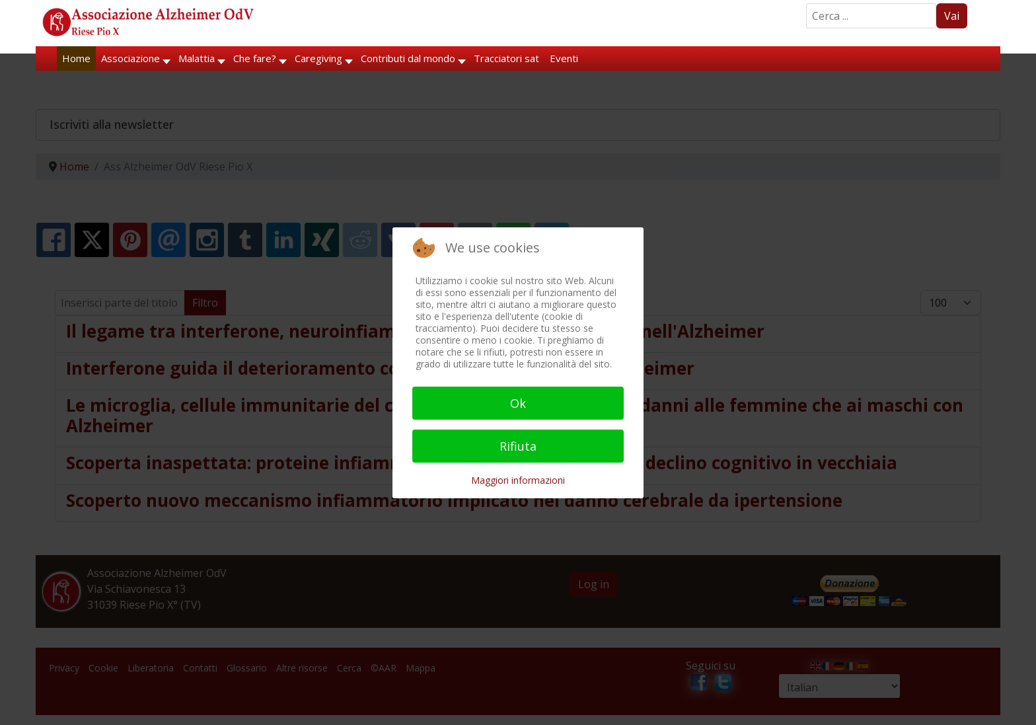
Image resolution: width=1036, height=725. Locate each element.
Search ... (806, 3)
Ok (518, 403)
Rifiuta (518, 446)
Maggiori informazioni (518, 480)
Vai (951, 16)
